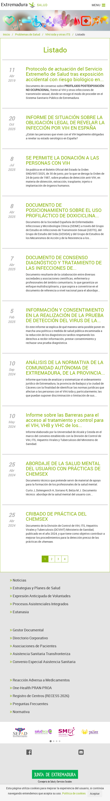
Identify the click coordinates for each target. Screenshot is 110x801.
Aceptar (95, 793)
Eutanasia (19, 611)
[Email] (81, 752)
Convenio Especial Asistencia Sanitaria (42, 661)
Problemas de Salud (27, 34)
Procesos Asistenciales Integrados (39, 603)
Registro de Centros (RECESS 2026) (39, 695)
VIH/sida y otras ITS (57, 34)
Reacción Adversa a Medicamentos (40, 680)
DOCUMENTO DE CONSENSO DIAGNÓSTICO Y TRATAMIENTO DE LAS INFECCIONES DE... (64, 262)
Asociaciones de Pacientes (33, 646)
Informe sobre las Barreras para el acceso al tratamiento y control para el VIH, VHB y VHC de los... (64, 420)
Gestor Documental (27, 630)
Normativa (20, 711)
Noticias (18, 580)
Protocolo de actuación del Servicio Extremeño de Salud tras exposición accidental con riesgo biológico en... (65, 74)
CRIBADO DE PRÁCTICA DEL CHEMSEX (56, 516)
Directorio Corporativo (29, 638)
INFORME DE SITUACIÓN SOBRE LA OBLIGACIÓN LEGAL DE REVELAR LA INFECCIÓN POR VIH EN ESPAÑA (65, 122)
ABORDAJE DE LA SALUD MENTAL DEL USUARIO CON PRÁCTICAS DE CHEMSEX (63, 468)
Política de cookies (74, 793)
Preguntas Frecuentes (29, 703)
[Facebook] (29, 752)
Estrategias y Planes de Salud (35, 587)
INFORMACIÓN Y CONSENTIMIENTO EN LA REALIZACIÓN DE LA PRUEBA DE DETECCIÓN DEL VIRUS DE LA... (65, 315)
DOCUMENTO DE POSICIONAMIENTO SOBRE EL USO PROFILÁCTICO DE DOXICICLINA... (63, 210)
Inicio (6, 34)
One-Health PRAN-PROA (31, 687)
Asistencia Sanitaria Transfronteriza (40, 653)
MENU (98, 5)
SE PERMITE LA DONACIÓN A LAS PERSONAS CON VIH (62, 160)
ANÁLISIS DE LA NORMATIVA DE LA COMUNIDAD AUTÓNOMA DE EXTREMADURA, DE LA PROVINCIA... (65, 367)
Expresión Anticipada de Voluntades (40, 595)
